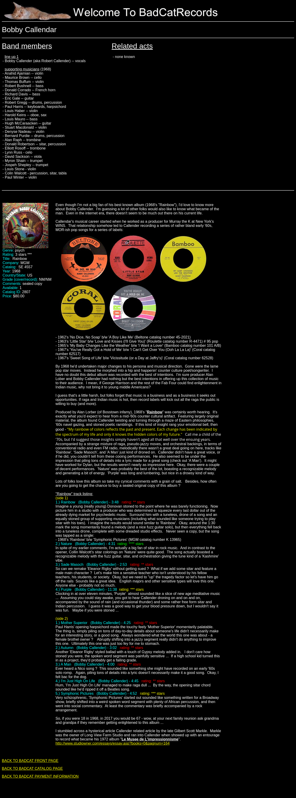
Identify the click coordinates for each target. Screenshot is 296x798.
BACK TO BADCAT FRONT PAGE (30, 761)
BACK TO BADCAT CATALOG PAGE (32, 769)
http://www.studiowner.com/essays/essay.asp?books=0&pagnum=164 (113, 743)
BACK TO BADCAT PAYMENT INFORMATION (40, 776)
